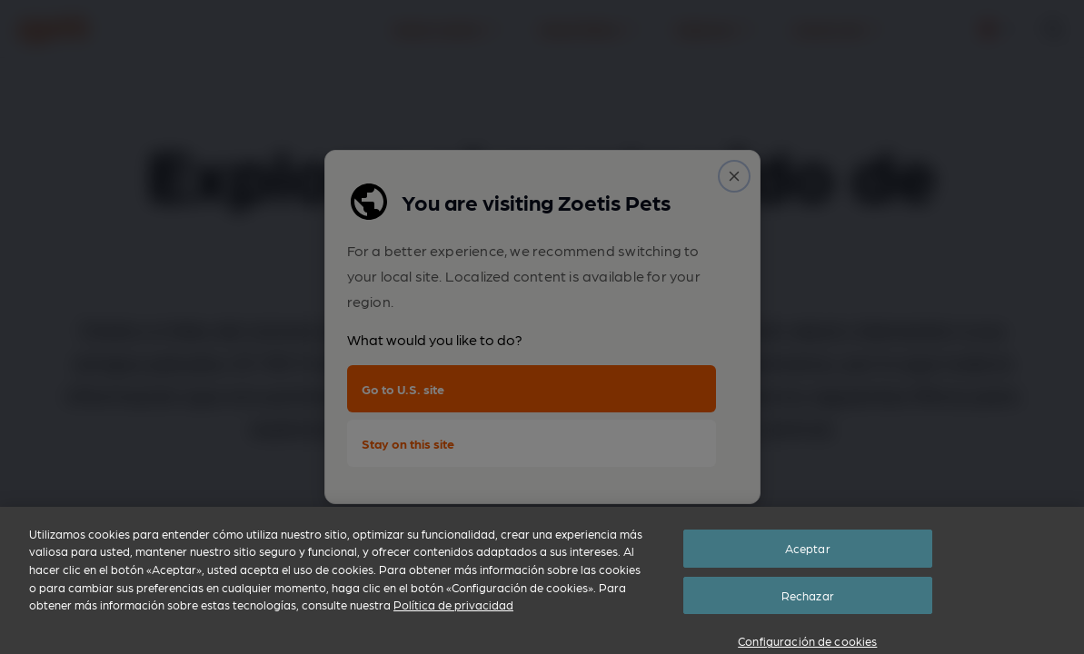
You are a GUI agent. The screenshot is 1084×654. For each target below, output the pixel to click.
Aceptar (807, 591)
